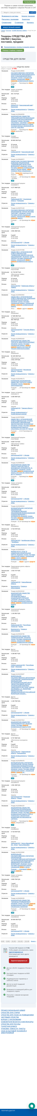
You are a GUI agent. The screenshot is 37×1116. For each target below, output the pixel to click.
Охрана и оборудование (19, 587)
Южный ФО (14, 105)
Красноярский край (28, 152)
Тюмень (13, 287)
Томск (13, 410)
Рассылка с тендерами (10, 19)
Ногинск (19, 371)
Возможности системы (10, 16)
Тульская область (29, 329)
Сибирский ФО (15, 152)
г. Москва (26, 242)
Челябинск (15, 542)
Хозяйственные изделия (18, 414)
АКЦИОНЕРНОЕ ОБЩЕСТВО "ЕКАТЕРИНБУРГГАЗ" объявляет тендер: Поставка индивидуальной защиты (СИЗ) (21, 724)
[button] (32, 1106)
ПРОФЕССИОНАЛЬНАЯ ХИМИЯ (13, 1010)
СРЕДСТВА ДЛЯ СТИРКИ (10, 1013)
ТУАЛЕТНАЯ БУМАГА (9, 1026)
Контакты (30, 22)
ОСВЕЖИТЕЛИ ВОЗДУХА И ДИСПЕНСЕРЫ (17, 1022)
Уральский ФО (15, 286)
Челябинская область (28, 540)
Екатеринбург (21, 753)
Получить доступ (8, 1110)
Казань (21, 626)
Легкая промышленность (19, 109)
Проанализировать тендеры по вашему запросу (19, 47)
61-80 (7, 941)
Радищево (20, 200)
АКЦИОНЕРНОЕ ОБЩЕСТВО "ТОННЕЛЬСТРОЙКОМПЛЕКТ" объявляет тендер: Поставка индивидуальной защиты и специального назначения (23, 903)
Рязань (19, 798)
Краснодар (14, 107)
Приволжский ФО (16, 199)
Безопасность (15, 586)
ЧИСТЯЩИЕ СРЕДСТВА (10, 1017)
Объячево (18, 666)
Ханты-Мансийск (24, 845)
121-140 (27, 941)
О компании (19, 22)
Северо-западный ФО (18, 665)
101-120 (20, 941)
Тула (13, 331)
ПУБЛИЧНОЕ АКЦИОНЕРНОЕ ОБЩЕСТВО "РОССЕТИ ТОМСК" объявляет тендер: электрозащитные (21, 383)
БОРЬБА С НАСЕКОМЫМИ (11, 1019)
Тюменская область (27, 286)
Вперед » (33, 941)
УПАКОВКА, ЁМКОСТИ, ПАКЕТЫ (13, 1029)
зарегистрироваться (16, 952)
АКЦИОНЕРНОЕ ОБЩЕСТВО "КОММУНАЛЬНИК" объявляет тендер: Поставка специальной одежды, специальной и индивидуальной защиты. (22, 639)
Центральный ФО (16, 242)
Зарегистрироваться (19, 961)
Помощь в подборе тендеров (12, 50)
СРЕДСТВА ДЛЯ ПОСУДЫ (10, 1024)
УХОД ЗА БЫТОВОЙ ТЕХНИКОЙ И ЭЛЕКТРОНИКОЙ (14, 1032)
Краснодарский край (25, 105)
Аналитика (26, 19)
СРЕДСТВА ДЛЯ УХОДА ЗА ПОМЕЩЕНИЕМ (17, 1015)
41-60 (2, 941)
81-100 (14, 941)
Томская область (27, 408)
